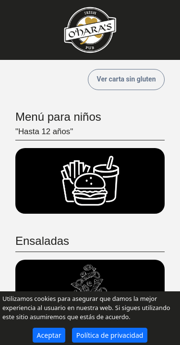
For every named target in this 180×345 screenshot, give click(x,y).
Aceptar (49, 335)
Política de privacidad (110, 335)
